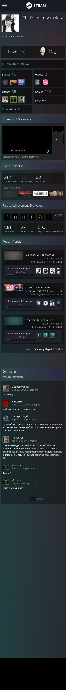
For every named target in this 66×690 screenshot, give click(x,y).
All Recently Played (42, 349)
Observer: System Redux (39, 319)
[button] (16, 51)
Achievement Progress (20, 268)
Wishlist (59, 349)
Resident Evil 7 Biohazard (39, 254)
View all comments (12, 377)
